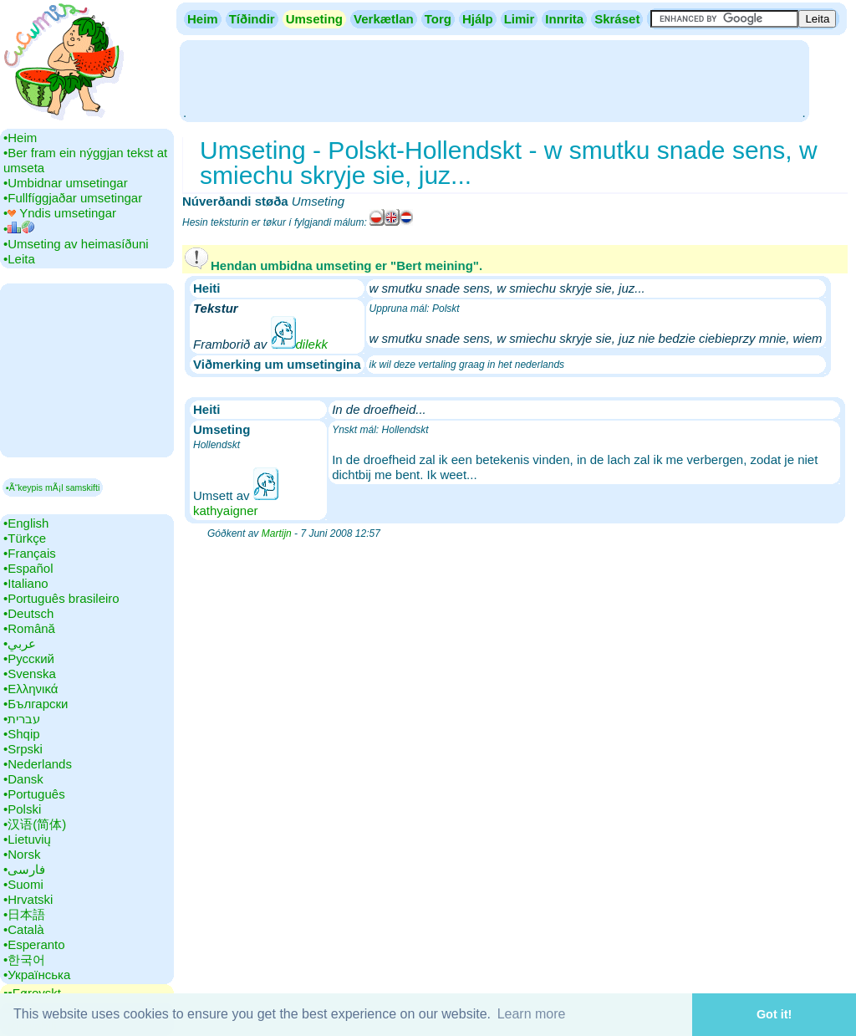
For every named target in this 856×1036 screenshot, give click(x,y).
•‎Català (23, 929)
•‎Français (29, 553)
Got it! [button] (774, 1014)
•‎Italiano (25, 583)
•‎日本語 (24, 914)
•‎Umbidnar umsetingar (65, 183)
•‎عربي (19, 643)
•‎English (25, 523)
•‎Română (29, 628)
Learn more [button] (531, 1014)
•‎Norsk (21, 854)
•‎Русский (28, 658)
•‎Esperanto (34, 944)
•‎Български (36, 704)
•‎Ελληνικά (30, 688)
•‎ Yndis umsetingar (59, 213)
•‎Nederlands (37, 764)
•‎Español (28, 568)
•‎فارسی (24, 869)
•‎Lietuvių (27, 839)
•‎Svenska (29, 673)
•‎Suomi (23, 884)
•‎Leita (19, 259)
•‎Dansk (23, 779)
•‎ (18, 229)
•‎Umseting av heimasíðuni (76, 244)
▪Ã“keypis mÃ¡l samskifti (52, 487)
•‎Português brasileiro (61, 598)
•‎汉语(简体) (34, 824)
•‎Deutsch (28, 613)
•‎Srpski (23, 749)
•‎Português (34, 794)
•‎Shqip (21, 734)
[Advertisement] (494, 79)
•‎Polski (22, 809)
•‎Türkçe (24, 538)
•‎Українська (36, 974)
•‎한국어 (24, 959)
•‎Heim (20, 137)
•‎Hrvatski (28, 899)
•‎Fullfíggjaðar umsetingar (72, 198)
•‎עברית (21, 719)
